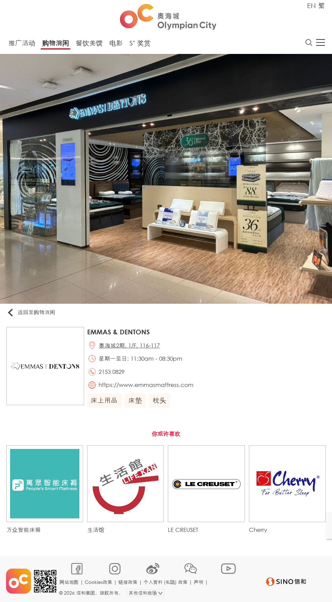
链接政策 (128, 580)
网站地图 (69, 580)
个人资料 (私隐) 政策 (166, 580)
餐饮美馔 (89, 43)
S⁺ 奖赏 (140, 43)
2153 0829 (112, 373)
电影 (116, 43)
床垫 (136, 402)
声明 (199, 580)
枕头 (160, 402)
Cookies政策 (99, 580)
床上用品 (104, 402)
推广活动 (21, 43)
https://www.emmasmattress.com (147, 386)
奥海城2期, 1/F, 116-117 (130, 346)
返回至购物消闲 (31, 313)
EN (311, 5)
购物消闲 (55, 43)
